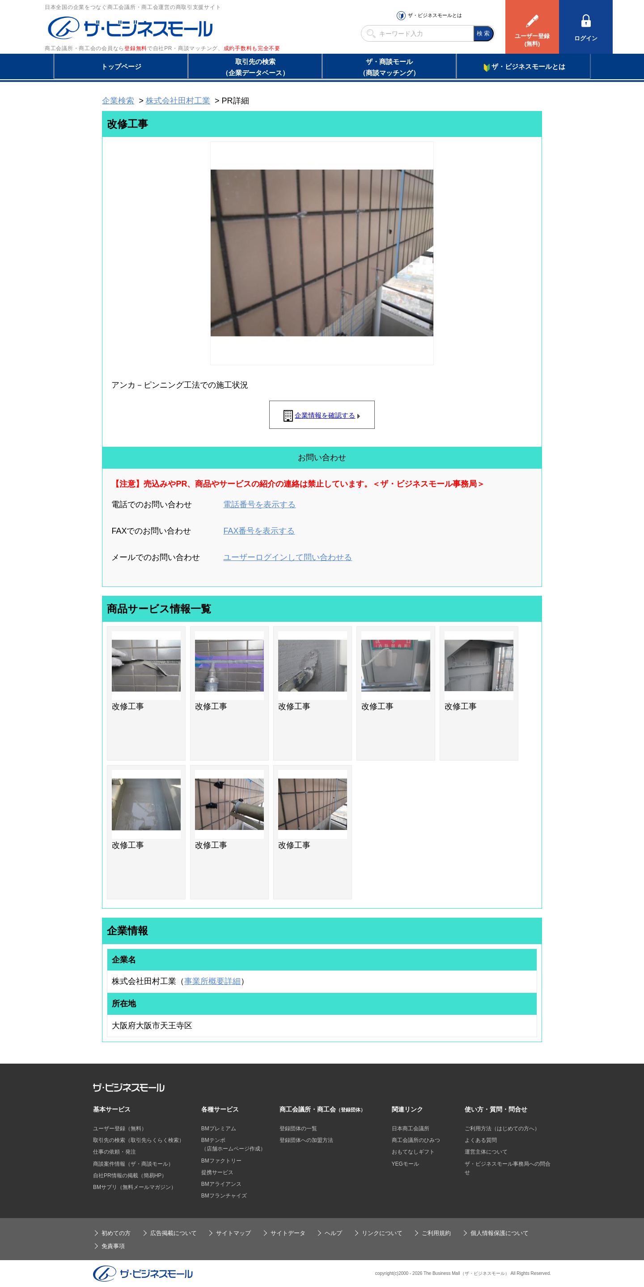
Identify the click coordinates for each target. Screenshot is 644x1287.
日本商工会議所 (410, 1128)
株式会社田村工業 (178, 100)
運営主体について (486, 1152)
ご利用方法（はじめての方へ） (502, 1128)
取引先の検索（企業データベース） (255, 67)
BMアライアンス (221, 1184)
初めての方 (116, 1233)
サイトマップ (233, 1233)
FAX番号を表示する (259, 530)
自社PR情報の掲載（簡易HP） (130, 1175)
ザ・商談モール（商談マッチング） (389, 67)
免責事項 (113, 1246)
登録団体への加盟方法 (306, 1140)
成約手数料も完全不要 (252, 48)
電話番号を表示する (259, 504)
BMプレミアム (218, 1128)
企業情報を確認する (325, 415)
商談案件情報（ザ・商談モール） (133, 1164)
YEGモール (405, 1164)
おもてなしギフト (413, 1152)
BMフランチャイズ (224, 1196)
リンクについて (382, 1233)
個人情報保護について (499, 1233)
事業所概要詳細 (212, 981)
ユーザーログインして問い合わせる (287, 557)
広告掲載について (173, 1233)
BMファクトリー (221, 1161)
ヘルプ (333, 1233)
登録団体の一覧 (298, 1128)
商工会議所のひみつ (416, 1140)
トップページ (121, 66)
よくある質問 (481, 1140)
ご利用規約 (436, 1233)
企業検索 (118, 100)
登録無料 (135, 48)
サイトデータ (288, 1233)
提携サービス (217, 1172)
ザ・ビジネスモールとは (435, 15)
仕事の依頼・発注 (114, 1152)
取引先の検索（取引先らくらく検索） (138, 1140)
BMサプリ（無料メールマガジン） (134, 1187)
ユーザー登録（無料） (120, 1128)
